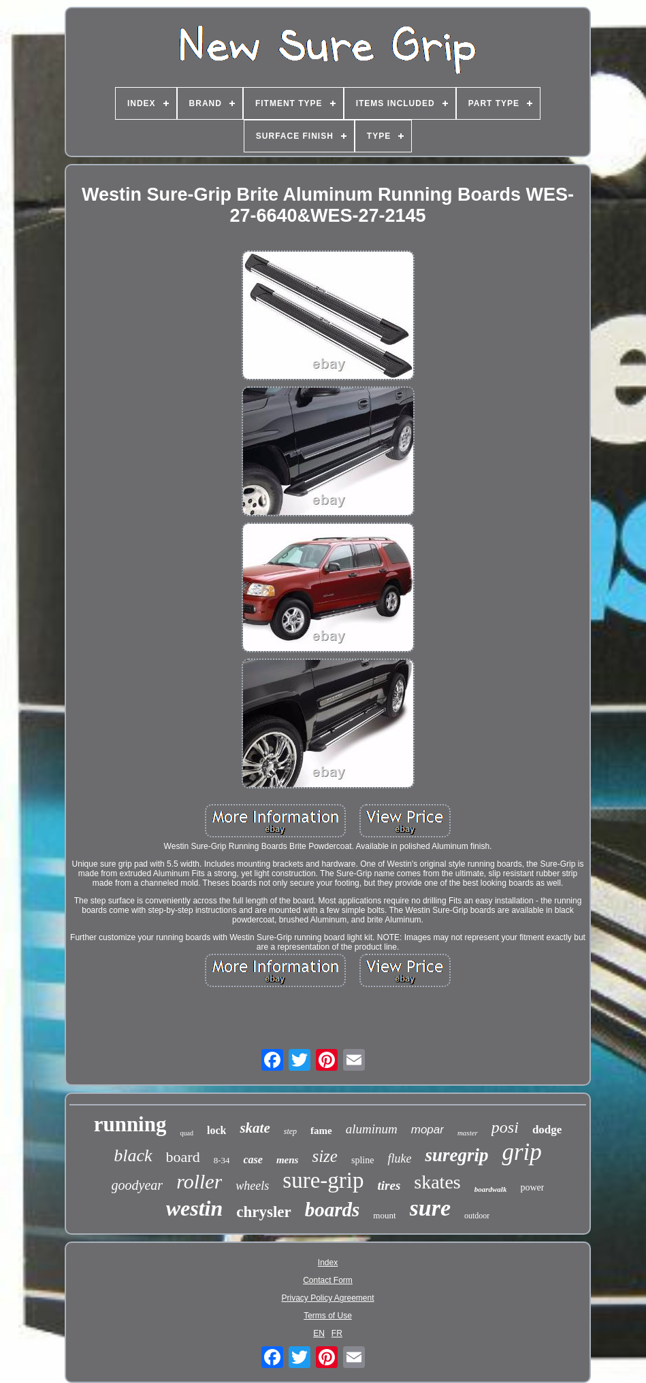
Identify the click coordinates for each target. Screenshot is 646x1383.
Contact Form (328, 1280)
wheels (252, 1186)
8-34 (222, 1160)
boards (332, 1209)
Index (328, 1262)
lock (216, 1130)
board (183, 1156)
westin (194, 1208)
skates (437, 1182)
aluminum (372, 1129)
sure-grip (323, 1180)
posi (505, 1127)
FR (337, 1333)
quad (186, 1133)
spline (362, 1160)
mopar (427, 1129)
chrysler (263, 1211)
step (290, 1131)
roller (199, 1181)
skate (255, 1128)
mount (384, 1215)
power (532, 1187)
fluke (399, 1158)
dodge (547, 1129)
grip (521, 1152)
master (467, 1133)
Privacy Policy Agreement (327, 1298)
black (133, 1155)
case (252, 1159)
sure (430, 1207)
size (325, 1156)
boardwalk (490, 1189)
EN (319, 1333)
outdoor (476, 1215)
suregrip (456, 1155)
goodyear (137, 1185)
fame (321, 1130)
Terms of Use (328, 1315)
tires (389, 1185)
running (130, 1124)
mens (287, 1159)
